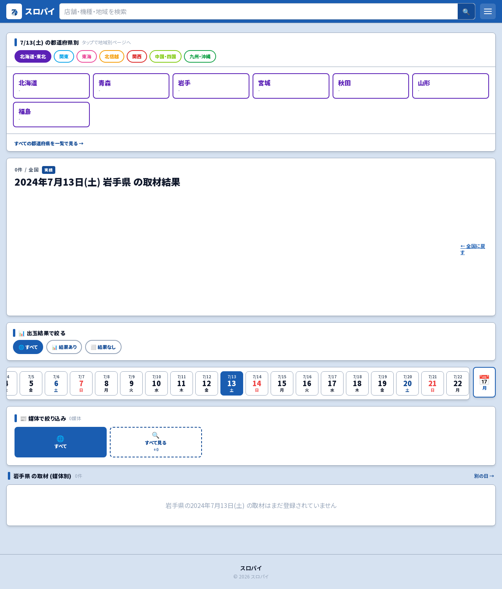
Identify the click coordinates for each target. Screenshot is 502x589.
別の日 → (484, 476)
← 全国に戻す (472, 249)
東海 (86, 56)
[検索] (259, 11)
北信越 (112, 56)
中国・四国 (165, 56)
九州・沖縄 (200, 56)
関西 (137, 56)
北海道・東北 (33, 56)
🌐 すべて (28, 346)
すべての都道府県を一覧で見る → (49, 143)
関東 (64, 56)
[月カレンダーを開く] (484, 382)
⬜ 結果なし (103, 346)
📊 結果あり (64, 346)
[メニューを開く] (488, 11)
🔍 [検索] (466, 11)
